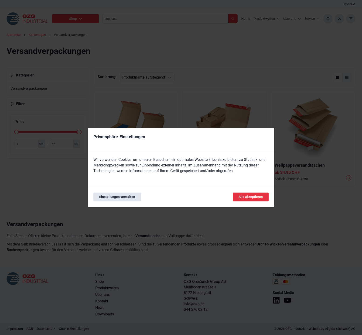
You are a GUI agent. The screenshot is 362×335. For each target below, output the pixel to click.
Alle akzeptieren (251, 197)
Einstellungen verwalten (117, 197)
